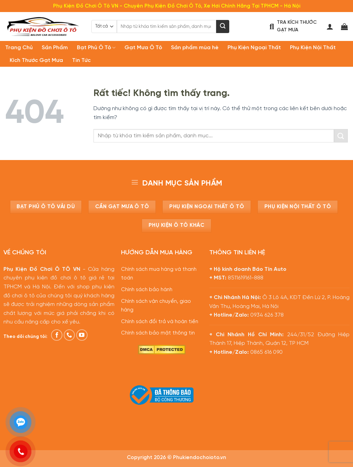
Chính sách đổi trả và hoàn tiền (159, 322)
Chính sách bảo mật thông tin (158, 333)
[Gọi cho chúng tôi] (69, 335)
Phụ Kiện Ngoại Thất (254, 48)
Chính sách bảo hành (146, 290)
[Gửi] (222, 26)
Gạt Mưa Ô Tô (143, 48)
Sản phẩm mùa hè (195, 48)
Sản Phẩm (55, 48)
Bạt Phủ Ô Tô (96, 47)
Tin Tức (81, 60)
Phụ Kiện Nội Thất (313, 48)
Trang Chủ (19, 48)
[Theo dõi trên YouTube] (82, 335)
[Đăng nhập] (329, 26)
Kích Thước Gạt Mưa (36, 60)
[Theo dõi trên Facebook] (56, 335)
